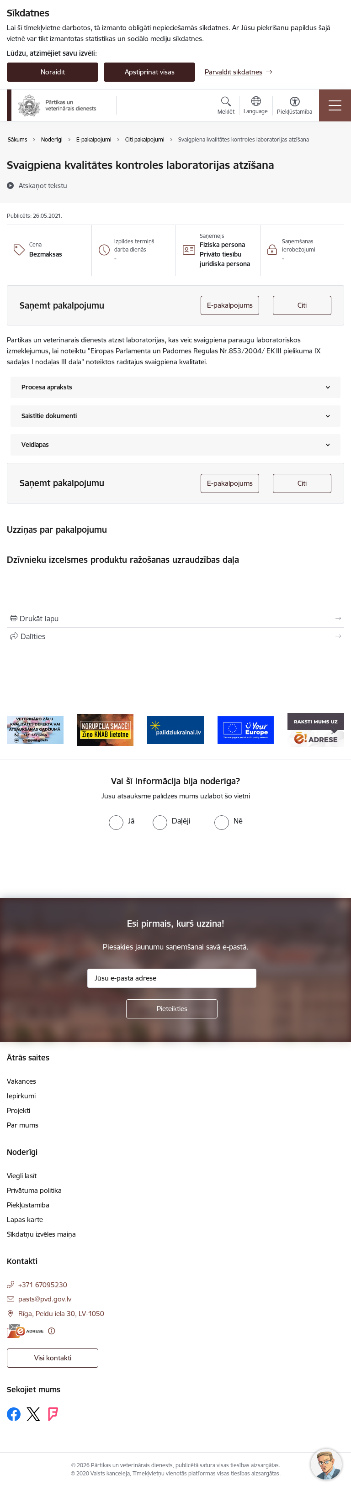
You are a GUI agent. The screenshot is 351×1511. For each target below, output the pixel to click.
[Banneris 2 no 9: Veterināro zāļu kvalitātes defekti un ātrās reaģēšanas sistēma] (35, 729)
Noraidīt (53, 72)
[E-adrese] (25, 1330)
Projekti (18, 1110)
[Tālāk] (333, 729)
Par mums (22, 1125)
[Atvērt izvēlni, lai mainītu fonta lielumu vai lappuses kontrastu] (294, 107)
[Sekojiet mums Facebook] (14, 1414)
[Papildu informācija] (51, 1330)
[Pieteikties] (172, 1008)
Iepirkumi (21, 1095)
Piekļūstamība (28, 1205)
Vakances (21, 1081)
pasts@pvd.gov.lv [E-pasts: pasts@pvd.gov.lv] (44, 1299)
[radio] (121, 820)
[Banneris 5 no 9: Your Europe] (246, 729)
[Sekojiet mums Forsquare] (53, 1414)
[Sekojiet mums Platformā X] (33, 1414)
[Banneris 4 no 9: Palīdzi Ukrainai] (175, 729)
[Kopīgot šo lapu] (175, 636)
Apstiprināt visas (150, 72)
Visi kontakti (52, 1358)
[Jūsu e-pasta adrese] (171, 978)
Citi (302, 305)
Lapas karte (25, 1219)
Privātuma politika (34, 1190)
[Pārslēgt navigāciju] (335, 105)
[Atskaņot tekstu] (43, 185)
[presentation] (76, 864)
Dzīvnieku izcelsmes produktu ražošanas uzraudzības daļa (123, 559)
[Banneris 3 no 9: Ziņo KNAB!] (105, 729)
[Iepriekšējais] (17, 729)
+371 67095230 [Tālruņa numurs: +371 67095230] (42, 1284)
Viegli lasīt (22, 1175)
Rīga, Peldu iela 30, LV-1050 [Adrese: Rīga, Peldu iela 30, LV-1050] (61, 1313)
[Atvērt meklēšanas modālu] (226, 107)
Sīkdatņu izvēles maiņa (41, 1234)
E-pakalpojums (230, 305)
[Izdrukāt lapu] (175, 618)
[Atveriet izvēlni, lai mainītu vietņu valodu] (255, 106)
